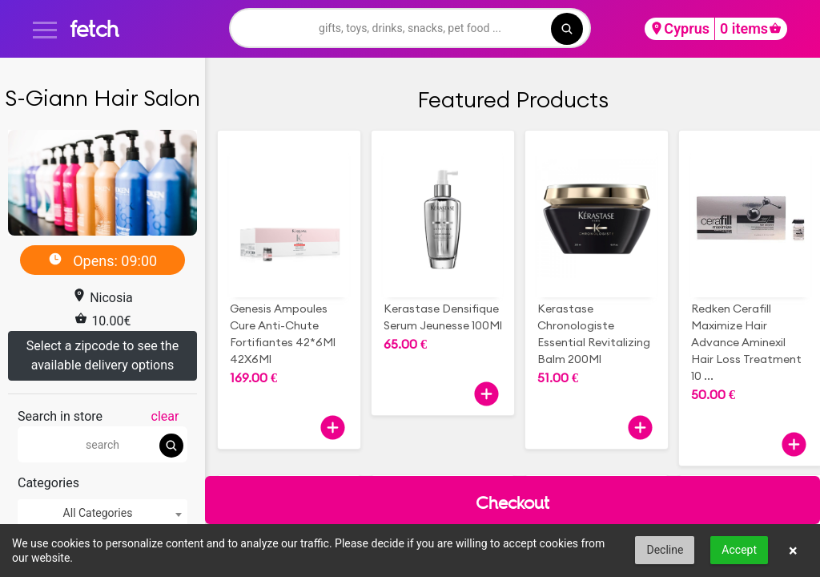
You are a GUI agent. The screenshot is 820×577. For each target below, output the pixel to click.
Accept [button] (739, 549)
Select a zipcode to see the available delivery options (102, 355)
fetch (94, 28)
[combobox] (102, 513)
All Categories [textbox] (98, 512)
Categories (48, 482)
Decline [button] (664, 549)
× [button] (793, 551)
